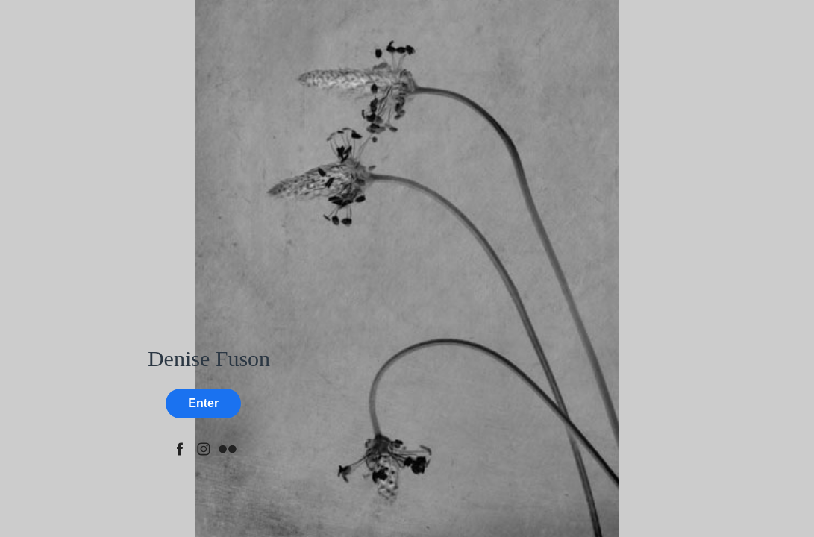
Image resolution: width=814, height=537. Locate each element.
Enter (203, 403)
